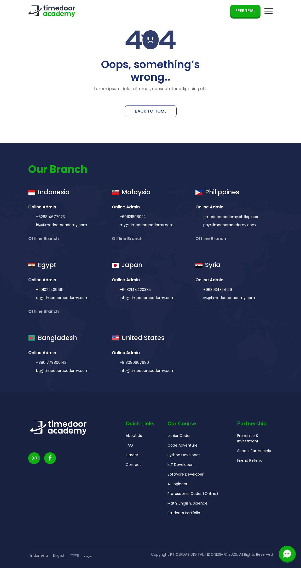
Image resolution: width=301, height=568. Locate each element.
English (59, 555)
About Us (134, 437)
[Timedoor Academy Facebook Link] (50, 460)
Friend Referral (250, 462)
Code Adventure (182, 447)
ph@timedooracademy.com (229, 227)
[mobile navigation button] (268, 11)
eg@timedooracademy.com (62, 299)
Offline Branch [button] (44, 241)
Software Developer (185, 476)
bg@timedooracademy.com (62, 372)
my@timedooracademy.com (146, 227)
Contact (133, 466)
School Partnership (254, 452)
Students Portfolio (183, 514)
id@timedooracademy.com (61, 227)
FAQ (129, 447)
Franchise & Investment (248, 440)
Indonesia (39, 555)
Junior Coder (179, 437)
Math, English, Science (187, 505)
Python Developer (183, 456)
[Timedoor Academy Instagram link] (34, 460)
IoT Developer (180, 466)
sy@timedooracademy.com (228, 299)
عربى (88, 555)
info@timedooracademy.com (147, 299)
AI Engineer (177, 485)
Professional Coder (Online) (192, 495)
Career (132, 456)
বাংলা (75, 555)
